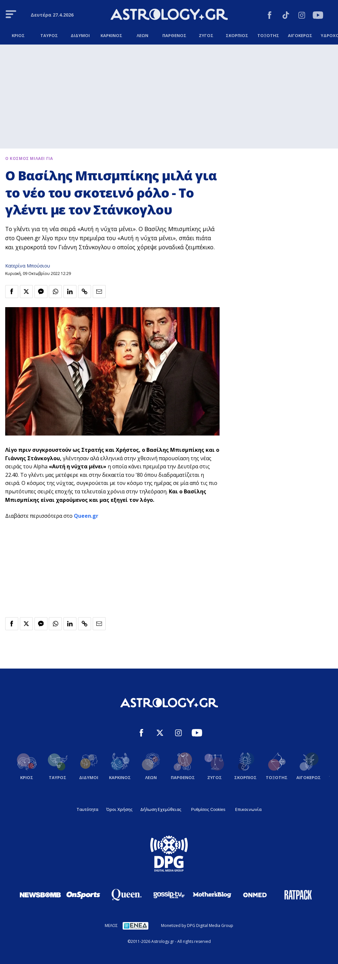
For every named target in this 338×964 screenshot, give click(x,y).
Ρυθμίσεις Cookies (208, 809)
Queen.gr (86, 515)
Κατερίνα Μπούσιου (27, 266)
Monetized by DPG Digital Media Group (197, 925)
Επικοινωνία (248, 809)
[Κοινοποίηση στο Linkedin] (69, 291)
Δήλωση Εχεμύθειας (160, 809)
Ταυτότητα (87, 809)
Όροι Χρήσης (119, 809)
